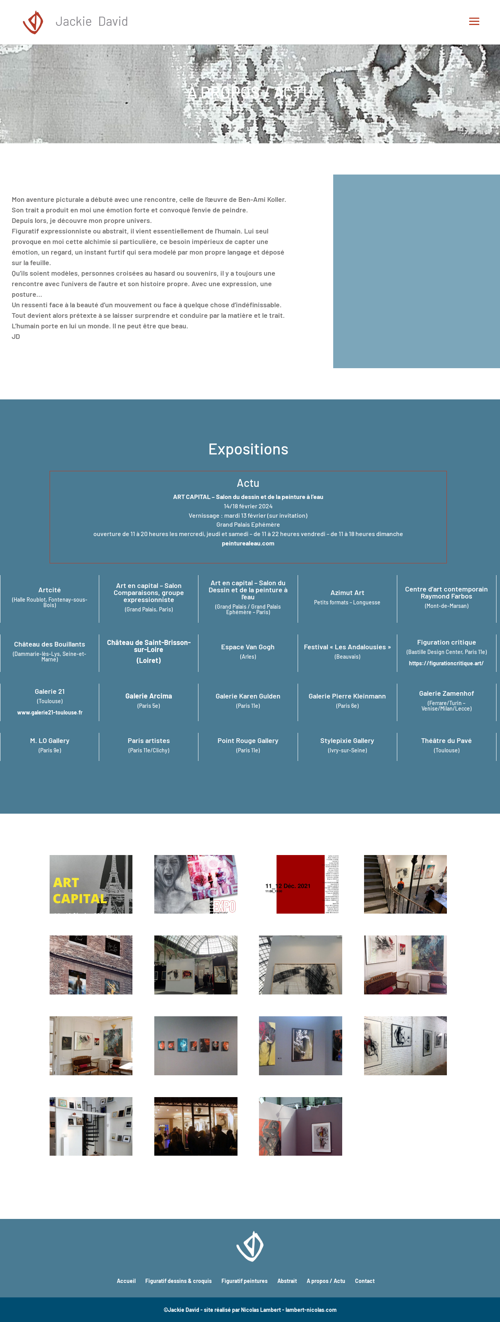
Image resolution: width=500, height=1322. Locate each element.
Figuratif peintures (244, 1280)
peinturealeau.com (248, 543)
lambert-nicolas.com (311, 1309)
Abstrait (287, 1280)
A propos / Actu (326, 1280)
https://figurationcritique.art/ (446, 663)
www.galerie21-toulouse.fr (49, 712)
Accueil (126, 1280)
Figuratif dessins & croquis (178, 1280)
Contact (365, 1280)
